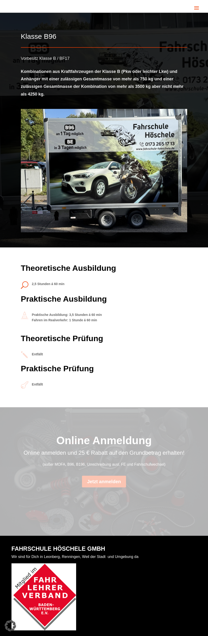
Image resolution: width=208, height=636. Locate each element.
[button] (10, 625)
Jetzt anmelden (104, 481)
